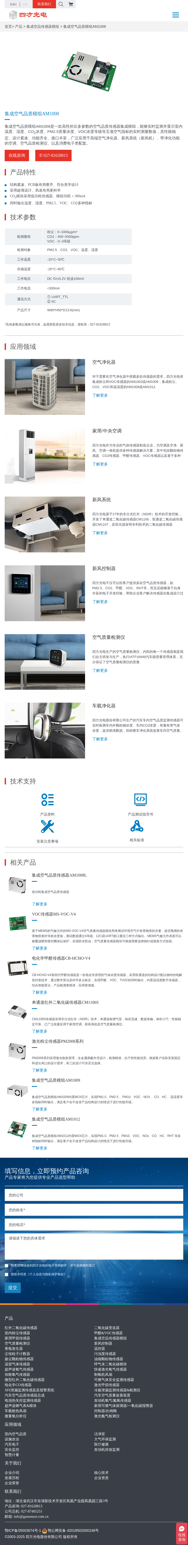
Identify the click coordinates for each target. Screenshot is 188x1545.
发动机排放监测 (107, 1450)
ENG (13, 4)
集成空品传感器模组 (42, 26)
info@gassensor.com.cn (31, 1517)
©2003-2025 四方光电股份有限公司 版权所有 (41, 1537)
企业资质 (101, 1478)
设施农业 (12, 1439)
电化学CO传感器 (18, 1385)
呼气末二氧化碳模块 (110, 1364)
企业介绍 (12, 1473)
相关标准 (137, 831)
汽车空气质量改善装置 (112, 1395)
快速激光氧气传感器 (110, 1369)
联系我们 (44, 4)
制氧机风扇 (103, 1375)
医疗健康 (101, 1444)
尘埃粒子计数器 (17, 1354)
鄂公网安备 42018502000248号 (70, 1530)
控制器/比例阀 (105, 1411)
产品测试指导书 (140, 805)
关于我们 (13, 1463)
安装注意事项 (47, 831)
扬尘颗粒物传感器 (19, 1359)
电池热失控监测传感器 (23, 1400)
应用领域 (13, 1424)
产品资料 (47, 805)
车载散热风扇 (15, 1411)
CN (25, 4)
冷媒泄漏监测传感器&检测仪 (117, 1390)
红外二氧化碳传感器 (21, 1328)
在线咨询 (17, 155)
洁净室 (99, 1434)
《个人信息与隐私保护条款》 (46, 1274)
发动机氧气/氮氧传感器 (112, 1400)
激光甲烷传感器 (107, 1385)
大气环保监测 (105, 1439)
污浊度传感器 (105, 1354)
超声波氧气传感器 (19, 1369)
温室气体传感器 (17, 1364)
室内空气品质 (15, 1434)
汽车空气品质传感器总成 (25, 1395)
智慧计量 (12, 1455)
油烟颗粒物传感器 (108, 1359)
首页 (8, 26)
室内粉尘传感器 (17, 1333)
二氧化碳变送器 (107, 1328)
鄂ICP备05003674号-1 (23, 1530)
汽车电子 (12, 1444)
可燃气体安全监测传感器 (114, 1380)
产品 (18, 26)
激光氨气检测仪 (107, 1416)
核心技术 (101, 1473)
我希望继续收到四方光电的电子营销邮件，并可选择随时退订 (50, 1265)
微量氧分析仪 (15, 1416)
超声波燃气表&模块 (21, 1406)
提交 (12, 1287)
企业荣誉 (12, 1483)
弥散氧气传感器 (17, 1375)
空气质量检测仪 (17, 1343)
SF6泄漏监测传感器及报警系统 (29, 1390)
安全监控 (12, 1450)
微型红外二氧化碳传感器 (25, 1380)
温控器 (99, 1349)
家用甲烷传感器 (17, 1338)
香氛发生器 (14, 1349)
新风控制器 (103, 1343)
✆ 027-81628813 (53, 155)
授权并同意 (36, 1274)
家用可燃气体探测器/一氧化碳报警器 (123, 1406)
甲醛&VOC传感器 (108, 1333)
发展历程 (12, 1478)
